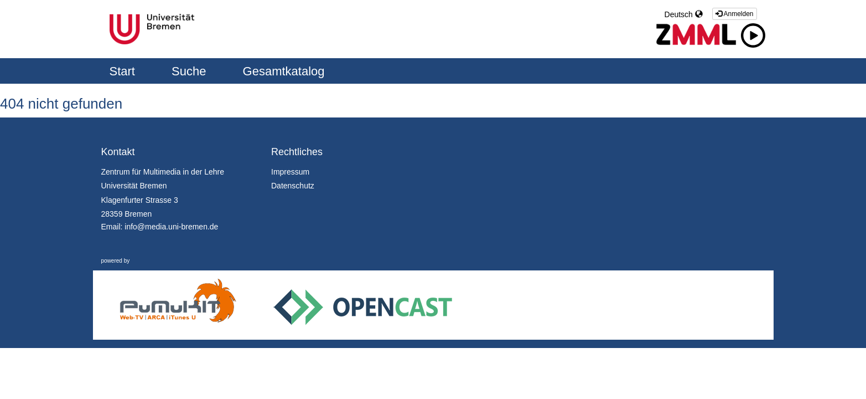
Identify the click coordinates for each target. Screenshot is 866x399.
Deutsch (684, 14)
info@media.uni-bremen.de (171, 226)
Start (124, 71)
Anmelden (734, 14)
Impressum (290, 171)
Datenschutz (292, 185)
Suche (191, 71)
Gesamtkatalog (284, 71)
